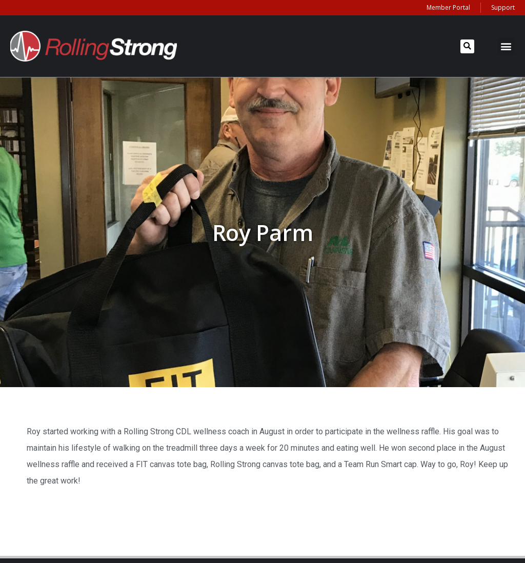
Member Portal (448, 7)
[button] (467, 46)
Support (503, 7)
